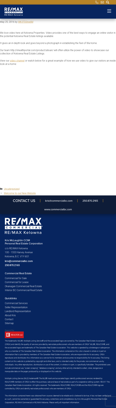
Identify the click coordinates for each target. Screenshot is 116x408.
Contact (9, 319)
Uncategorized (11, 188)
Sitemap (9, 323)
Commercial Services (16, 303)
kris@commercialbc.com (19, 261)
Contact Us (24, 200)
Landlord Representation (18, 311)
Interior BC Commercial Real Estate (23, 290)
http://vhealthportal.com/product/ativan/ (31, 50)
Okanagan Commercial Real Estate (23, 286)
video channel (17, 60)
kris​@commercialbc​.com (58, 201)
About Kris (10, 315)
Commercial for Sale (16, 278)
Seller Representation (16, 307)
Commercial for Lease (17, 282)
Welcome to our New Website (20, 193)
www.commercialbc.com (58, 209)
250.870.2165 (90, 201)
